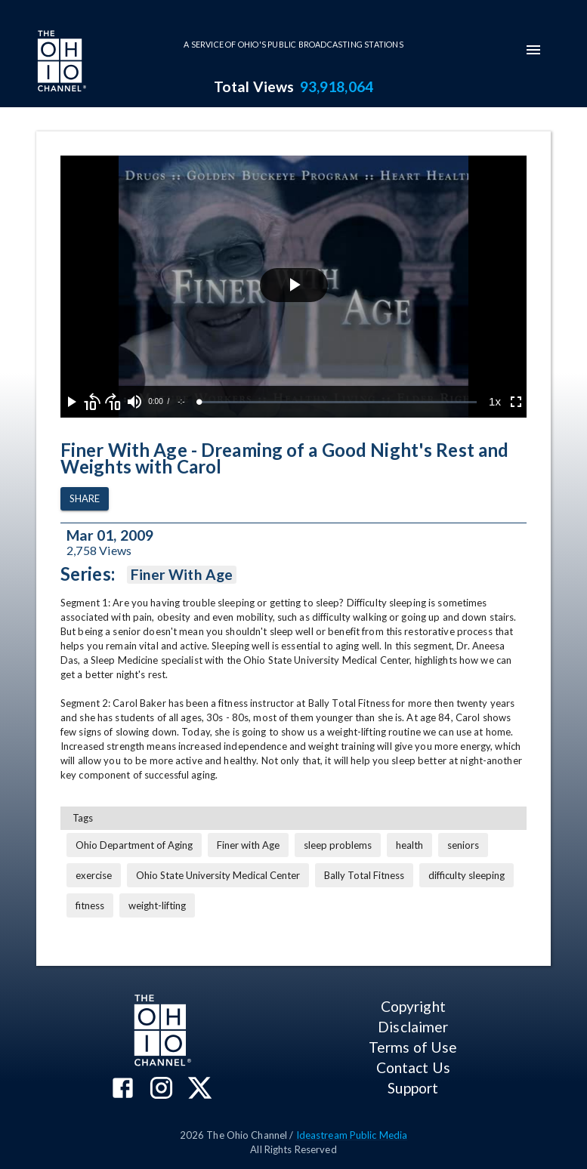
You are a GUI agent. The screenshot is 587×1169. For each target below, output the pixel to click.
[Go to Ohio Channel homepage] (60, 62)
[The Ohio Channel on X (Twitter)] (200, 1089)
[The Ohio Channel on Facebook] (123, 1089)
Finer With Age (181, 575)
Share (84, 498)
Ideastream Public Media (352, 1135)
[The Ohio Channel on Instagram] (161, 1089)
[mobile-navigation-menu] (533, 50)
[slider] (338, 402)
